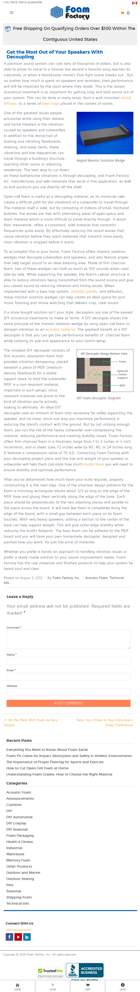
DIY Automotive (19, 817)
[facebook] (9, 937)
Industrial (14, 848)
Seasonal (13, 891)
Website (12, 686)
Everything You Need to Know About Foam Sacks (47, 750)
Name (12, 654)
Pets (9, 885)
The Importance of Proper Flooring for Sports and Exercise (55, 762)
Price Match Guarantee (26, 2)
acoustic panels (84, 291)
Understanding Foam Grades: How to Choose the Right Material (59, 774)
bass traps (50, 103)
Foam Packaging (20, 835)
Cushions (14, 805)
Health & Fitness (19, 842)
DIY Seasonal (17, 829)
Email (11, 670)
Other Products (19, 866)
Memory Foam (18, 860)
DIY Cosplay (16, 823)
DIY (9, 811)
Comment (14, 627)
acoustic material (60, 329)
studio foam (94, 464)
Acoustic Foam (96, 578)
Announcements (20, 798)
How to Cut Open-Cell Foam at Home (37, 768)
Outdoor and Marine (23, 872)
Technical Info (17, 903)
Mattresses (15, 854)
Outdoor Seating (20, 879)
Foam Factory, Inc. (66, 578)
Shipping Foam (19, 897)
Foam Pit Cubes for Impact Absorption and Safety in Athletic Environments (69, 756)
